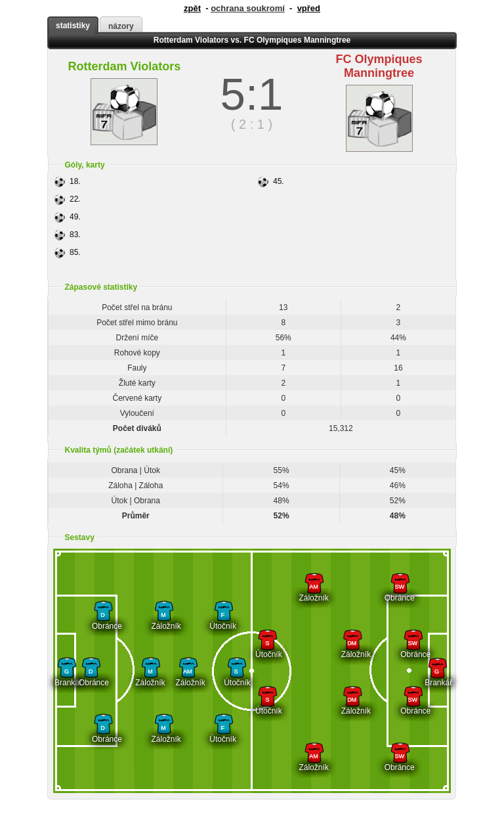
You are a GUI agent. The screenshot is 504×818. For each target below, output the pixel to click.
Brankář (66, 677)
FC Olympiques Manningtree (379, 66)
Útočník (223, 621)
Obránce (103, 621)
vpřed (308, 8)
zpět (192, 8)
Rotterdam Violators (124, 66)
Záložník (164, 621)
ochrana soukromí (248, 8)
